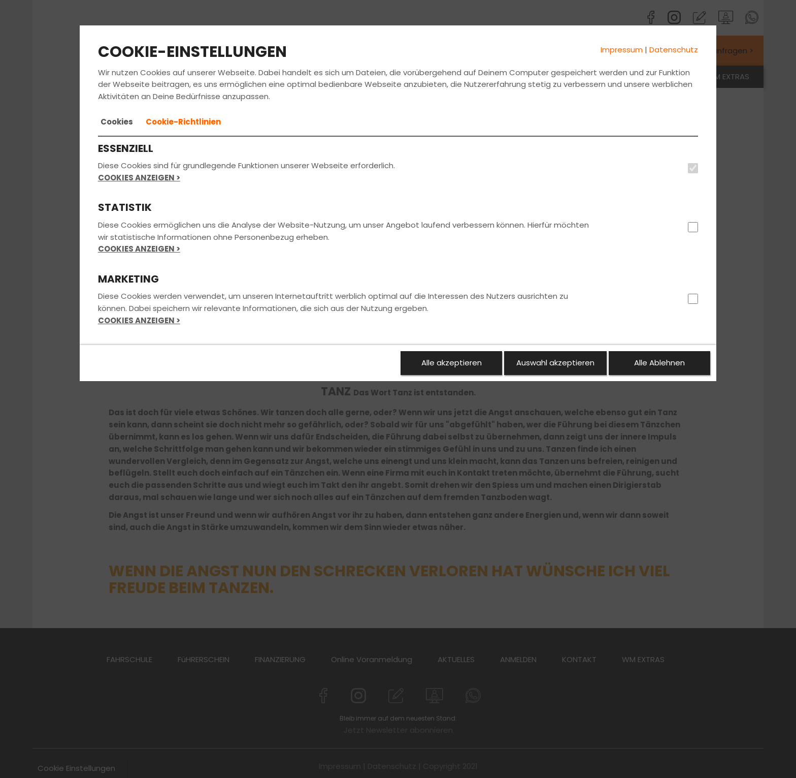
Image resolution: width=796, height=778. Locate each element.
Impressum (622, 49)
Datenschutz (673, 49)
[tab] (117, 122)
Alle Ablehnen (659, 362)
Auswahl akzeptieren (555, 362)
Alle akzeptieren (451, 362)
